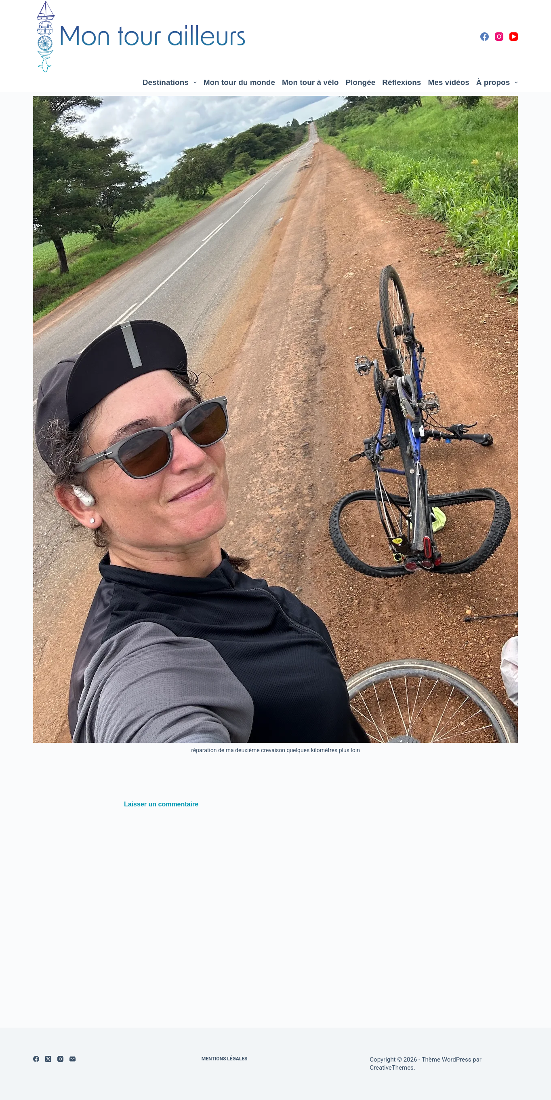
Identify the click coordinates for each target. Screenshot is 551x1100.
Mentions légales (225, 1059)
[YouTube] (513, 36)
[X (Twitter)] (48, 1059)
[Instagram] (499, 36)
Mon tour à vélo (310, 82)
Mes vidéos (448, 82)
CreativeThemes (392, 1067)
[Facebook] (484, 36)
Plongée (360, 82)
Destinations (171, 82)
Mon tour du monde (239, 82)
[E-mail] (72, 1059)
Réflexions (401, 82)
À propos (497, 82)
